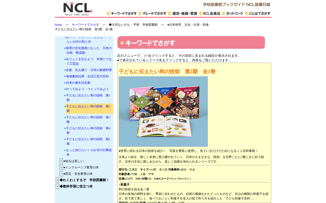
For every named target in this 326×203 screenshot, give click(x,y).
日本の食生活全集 (78, 82)
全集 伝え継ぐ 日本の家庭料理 (89, 70)
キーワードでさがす (85, 24)
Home (58, 24)
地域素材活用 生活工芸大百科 (87, 76)
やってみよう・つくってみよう (87, 89)
